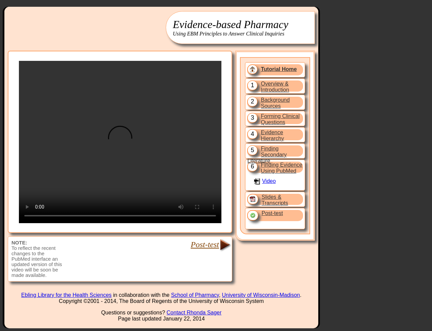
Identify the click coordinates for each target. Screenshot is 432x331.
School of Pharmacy (195, 295)
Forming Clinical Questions (280, 119)
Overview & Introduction (275, 87)
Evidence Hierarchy (272, 135)
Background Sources (275, 103)
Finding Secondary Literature (267, 155)
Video (269, 181)
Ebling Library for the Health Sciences (66, 295)
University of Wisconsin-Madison (261, 295)
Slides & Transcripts (275, 200)
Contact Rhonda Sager (194, 312)
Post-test (272, 213)
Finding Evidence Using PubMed (281, 168)
